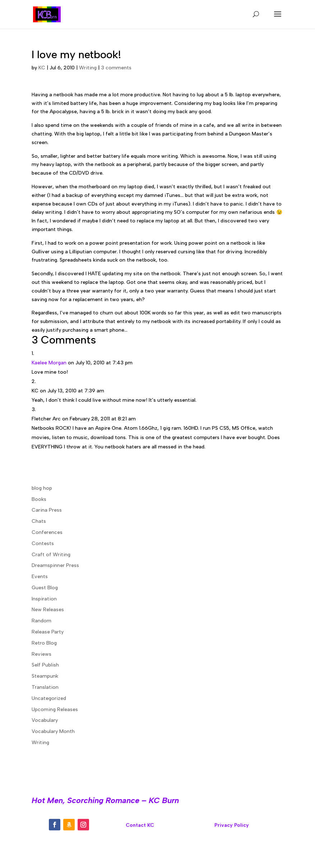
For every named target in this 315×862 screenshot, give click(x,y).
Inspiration (44, 599)
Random (41, 621)
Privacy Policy (231, 825)
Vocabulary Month (53, 731)
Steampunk (45, 676)
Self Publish (45, 665)
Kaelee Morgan (49, 363)
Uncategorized (49, 698)
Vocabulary (45, 720)
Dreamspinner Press (55, 565)
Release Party (48, 632)
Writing (88, 68)
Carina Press (47, 510)
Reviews (41, 654)
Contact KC (140, 825)
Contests (43, 543)
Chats (39, 521)
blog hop (42, 488)
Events (40, 576)
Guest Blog (45, 588)
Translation (45, 687)
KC (41, 68)
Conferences (47, 532)
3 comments (116, 68)
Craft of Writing (51, 555)
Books (39, 499)
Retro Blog (44, 643)
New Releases (48, 610)
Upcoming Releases (55, 709)
